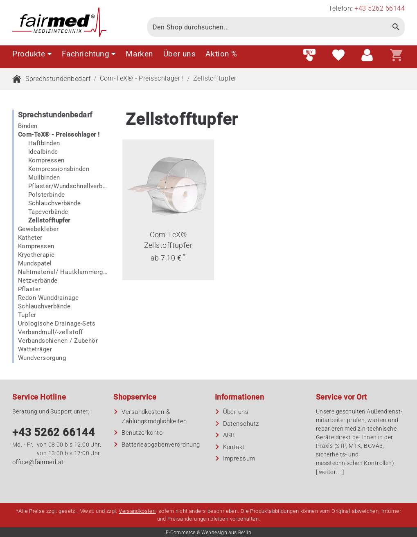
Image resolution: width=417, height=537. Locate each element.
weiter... (330, 472)
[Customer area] (367, 55)
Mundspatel (35, 263)
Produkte (32, 53)
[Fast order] (309, 55)
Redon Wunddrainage (48, 297)
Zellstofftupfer (215, 78)
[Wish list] (338, 55)
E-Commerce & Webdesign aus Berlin (208, 532)
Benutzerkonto (142, 432)
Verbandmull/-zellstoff (50, 332)
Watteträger (35, 349)
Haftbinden (44, 143)
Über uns (179, 53)
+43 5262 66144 (53, 432)
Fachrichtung (89, 53)
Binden (28, 126)
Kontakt (234, 447)
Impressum (239, 458)
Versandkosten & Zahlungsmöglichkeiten (154, 416)
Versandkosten (137, 511)
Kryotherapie (36, 254)
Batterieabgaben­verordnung (161, 444)
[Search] (267, 27)
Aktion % (221, 53)
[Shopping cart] (396, 55)
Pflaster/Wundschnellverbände (67, 186)
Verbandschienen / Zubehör (58, 340)
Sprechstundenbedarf (57, 79)
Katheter (30, 237)
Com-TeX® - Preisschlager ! (142, 78)
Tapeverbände (48, 212)
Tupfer (27, 315)
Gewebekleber (38, 229)
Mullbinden (44, 177)
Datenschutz (241, 423)
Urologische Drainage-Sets (56, 323)
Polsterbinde (46, 194)
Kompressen (46, 160)
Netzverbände (37, 280)
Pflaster (29, 289)
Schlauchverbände (54, 203)
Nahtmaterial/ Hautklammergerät (62, 272)
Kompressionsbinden (58, 169)
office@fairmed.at (38, 462)
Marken (139, 53)
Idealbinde (43, 151)
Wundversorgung (42, 358)
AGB (229, 435)
